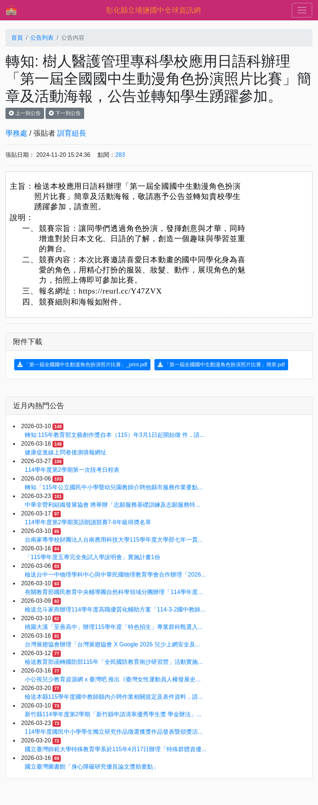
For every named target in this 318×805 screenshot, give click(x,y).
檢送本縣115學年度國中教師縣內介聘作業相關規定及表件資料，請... (114, 697)
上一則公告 (25, 113)
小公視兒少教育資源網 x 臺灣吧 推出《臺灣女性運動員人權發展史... (113, 679)
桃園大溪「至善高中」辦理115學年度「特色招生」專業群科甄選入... (114, 627)
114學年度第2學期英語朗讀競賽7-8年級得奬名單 (88, 522)
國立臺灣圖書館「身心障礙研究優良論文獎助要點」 (92, 767)
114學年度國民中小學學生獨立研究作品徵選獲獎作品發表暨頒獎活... (114, 732)
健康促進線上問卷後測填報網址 (65, 452)
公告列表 (42, 38)
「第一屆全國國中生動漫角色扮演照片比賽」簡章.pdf (221, 364)
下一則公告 (65, 113)
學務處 (16, 133)
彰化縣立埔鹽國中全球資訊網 (153, 10)
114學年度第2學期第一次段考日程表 (72, 470)
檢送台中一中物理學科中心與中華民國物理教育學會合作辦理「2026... (115, 574)
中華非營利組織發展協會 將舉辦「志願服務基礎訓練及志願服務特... (112, 505)
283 (120, 155)
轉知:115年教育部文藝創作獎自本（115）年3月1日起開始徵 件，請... (114, 435)
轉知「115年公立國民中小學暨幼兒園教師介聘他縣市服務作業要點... (114, 487)
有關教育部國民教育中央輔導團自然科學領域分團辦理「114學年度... (114, 592)
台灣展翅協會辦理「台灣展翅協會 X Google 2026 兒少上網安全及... (112, 644)
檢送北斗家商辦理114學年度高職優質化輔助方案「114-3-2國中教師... (115, 609)
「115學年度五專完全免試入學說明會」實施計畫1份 (92, 557)
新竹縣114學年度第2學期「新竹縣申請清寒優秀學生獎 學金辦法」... (113, 714)
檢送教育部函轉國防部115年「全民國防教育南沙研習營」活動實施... (114, 662)
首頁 (17, 38)
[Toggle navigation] (302, 10)
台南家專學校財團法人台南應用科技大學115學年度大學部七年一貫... (114, 540)
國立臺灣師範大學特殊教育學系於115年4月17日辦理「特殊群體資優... (116, 749)
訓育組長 (71, 133)
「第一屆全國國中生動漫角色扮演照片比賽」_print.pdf (82, 364)
